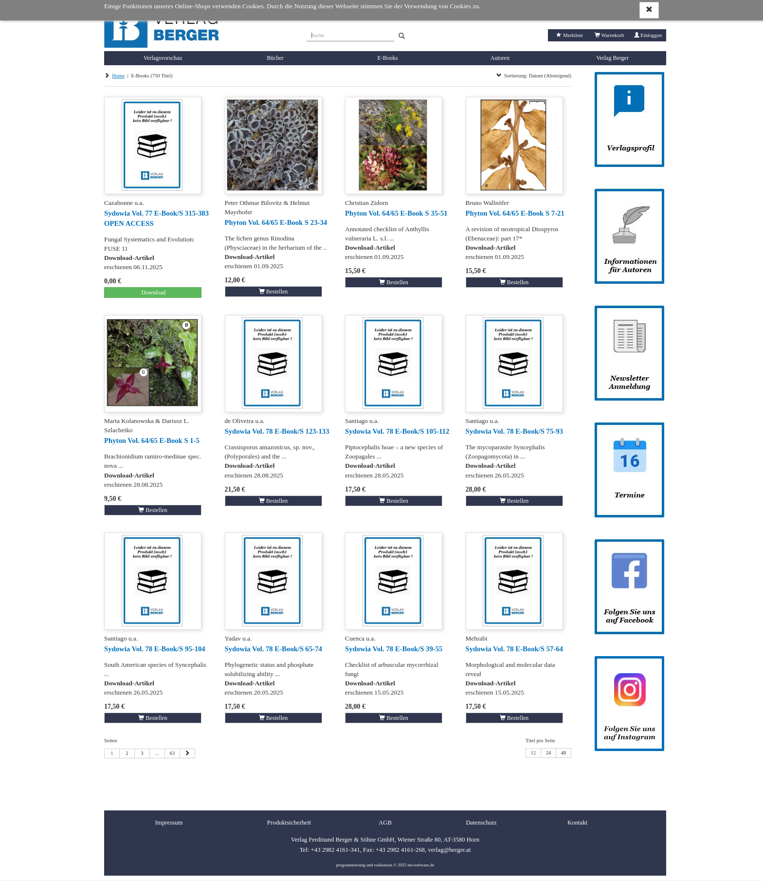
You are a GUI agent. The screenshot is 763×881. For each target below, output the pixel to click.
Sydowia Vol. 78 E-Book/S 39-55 (393, 649)
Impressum (169, 822)
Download (153, 292)
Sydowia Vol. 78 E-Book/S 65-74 (273, 649)
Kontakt (577, 822)
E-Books (388, 58)
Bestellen (273, 291)
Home (118, 75)
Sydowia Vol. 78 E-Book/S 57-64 (514, 649)
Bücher (275, 58)
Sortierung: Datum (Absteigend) (533, 75)
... (157, 753)
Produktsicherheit (289, 822)
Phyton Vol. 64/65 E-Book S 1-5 (152, 440)
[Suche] (350, 34)
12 (533, 752)
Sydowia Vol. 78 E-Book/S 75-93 (514, 431)
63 (172, 753)
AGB (385, 822)
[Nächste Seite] (187, 753)
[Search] (402, 36)
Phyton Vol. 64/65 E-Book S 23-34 (276, 222)
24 (548, 752)
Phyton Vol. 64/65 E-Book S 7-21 (515, 213)
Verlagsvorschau (163, 58)
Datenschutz (481, 822)
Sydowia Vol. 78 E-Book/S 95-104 (154, 649)
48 (563, 752)
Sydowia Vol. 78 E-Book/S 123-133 (277, 431)
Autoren (499, 58)
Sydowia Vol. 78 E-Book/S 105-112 (397, 431)
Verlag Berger (612, 58)
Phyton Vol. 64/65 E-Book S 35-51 (396, 213)
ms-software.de (420, 865)
